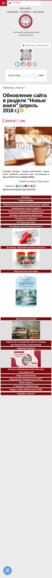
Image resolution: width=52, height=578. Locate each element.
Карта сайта (25, 8)
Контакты (26, 197)
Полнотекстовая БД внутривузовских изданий (26, 205)
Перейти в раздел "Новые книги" (34, 181)
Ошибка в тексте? (26, 394)
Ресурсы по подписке (26, 219)
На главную (25, 12)
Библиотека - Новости (13, 87)
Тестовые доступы (26, 222)
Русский (16, 3)
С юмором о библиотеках (26, 386)
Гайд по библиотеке (26, 375)
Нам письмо (38, 12)
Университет (13, 12)
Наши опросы (26, 382)
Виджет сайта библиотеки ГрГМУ (26, 389)
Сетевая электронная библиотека (26, 215)
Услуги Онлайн (26, 200)
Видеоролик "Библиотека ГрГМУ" (26, 379)
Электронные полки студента (26, 208)
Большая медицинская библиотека (26, 212)
